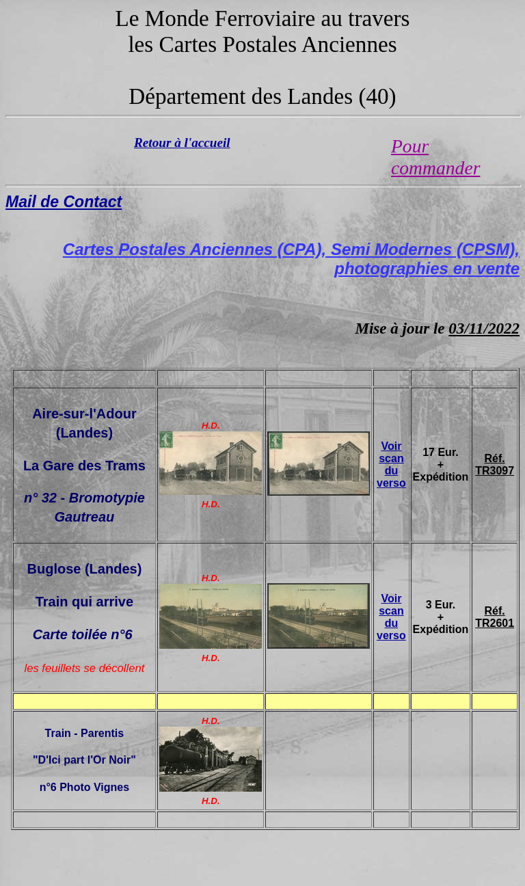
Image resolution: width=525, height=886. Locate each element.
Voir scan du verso (391, 464)
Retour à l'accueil (182, 142)
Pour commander (435, 156)
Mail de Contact (63, 202)
